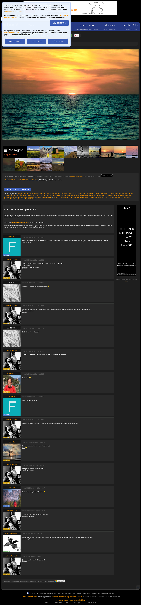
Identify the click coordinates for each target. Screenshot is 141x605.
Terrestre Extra (126, 197)
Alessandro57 (35, 193)
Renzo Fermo (108, 197)
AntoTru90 (72, 193)
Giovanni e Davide (82, 195)
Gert (53, 195)
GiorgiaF (63, 195)
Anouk (52, 193)
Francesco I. (31, 195)
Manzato (128, 195)
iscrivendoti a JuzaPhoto (20, 222)
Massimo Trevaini (29, 197)
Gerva (58, 195)
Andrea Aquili (44, 193)
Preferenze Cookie (11, 33)
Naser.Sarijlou (64, 197)
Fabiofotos (11, 396)
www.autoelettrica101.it (77, 600)
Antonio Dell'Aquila (61, 193)
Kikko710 (92, 195)
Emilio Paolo (114, 193)
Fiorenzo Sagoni (9, 195)
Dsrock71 (97, 193)
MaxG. (38, 197)
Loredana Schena (113, 195)
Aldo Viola (26, 193)
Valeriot (33, 199)
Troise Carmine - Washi (21, 199)
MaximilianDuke (47, 197)
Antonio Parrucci (76, 176)
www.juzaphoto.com (62, 600)
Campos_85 (81, 193)
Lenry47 (98, 195)
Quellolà (100, 197)
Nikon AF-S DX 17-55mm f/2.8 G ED (25, 180)
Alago (20, 193)
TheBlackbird (8, 199)
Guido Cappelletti (11, 533)
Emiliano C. (105, 193)
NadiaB (55, 197)
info (126, 281)
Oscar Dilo (73, 197)
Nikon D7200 (8, 180)
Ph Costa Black (82, 197)
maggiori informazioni (13, 11)
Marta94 (20, 197)
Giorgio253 (71, 195)
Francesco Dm (21, 195)
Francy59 (39, 195)
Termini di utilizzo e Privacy (60, 597)
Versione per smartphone (29, 597)
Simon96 (117, 197)
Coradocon (89, 193)
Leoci (104, 195)
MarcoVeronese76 (10, 197)
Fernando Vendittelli (126, 193)
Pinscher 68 (93, 197)
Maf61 (122, 195)
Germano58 (47, 195)
